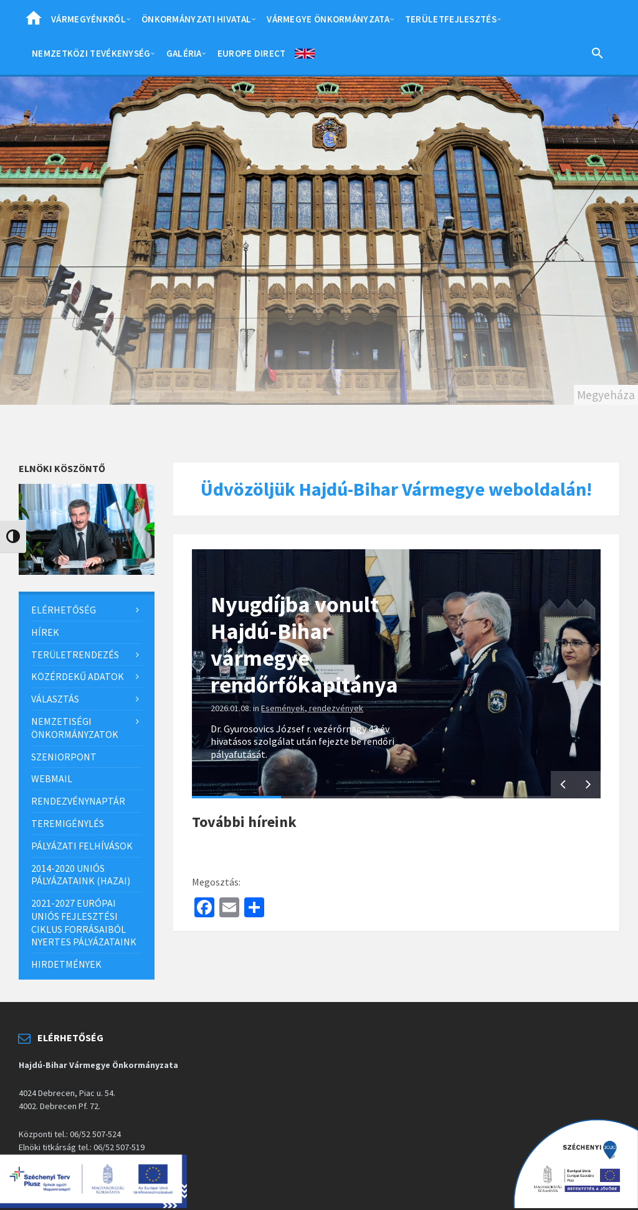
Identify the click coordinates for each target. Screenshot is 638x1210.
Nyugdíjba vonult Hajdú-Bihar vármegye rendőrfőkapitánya (304, 644)
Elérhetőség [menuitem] (63, 609)
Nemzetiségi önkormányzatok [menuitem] (74, 727)
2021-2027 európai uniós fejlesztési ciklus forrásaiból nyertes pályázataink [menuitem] (83, 922)
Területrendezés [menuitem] (75, 654)
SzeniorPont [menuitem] (64, 756)
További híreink (244, 821)
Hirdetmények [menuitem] (66, 964)
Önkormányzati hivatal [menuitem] (196, 19)
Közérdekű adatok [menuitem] (77, 676)
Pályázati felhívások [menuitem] (82, 845)
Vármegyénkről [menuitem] (88, 19)
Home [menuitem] (33, 21)
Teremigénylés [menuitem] (67, 823)
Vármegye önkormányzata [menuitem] (328, 19)
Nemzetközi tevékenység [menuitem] (91, 53)
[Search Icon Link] (597, 55)
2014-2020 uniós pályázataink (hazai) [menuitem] (80, 874)
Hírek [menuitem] (45, 632)
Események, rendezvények (312, 708)
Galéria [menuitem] (184, 53)
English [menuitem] (305, 56)
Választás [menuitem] (55, 698)
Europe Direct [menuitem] (251, 53)
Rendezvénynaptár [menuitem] (78, 801)
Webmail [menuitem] (51, 778)
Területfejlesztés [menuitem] (451, 19)
